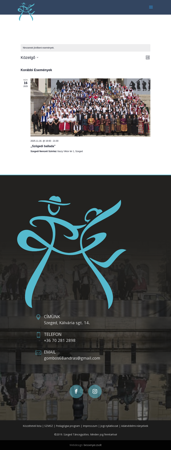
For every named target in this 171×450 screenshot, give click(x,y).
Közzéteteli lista (32, 426)
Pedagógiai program (68, 426)
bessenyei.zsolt (93, 445)
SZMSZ (48, 426)
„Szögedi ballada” (42, 146)
